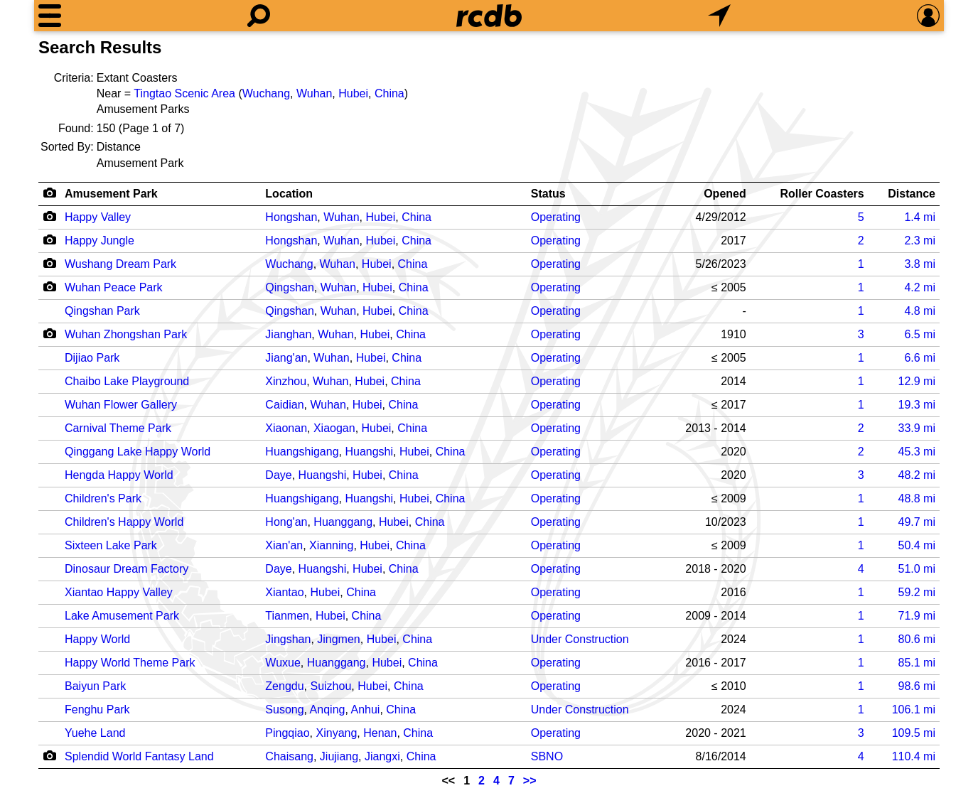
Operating (556, 217)
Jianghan (288, 334)
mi (919, 217)
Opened (725, 194)
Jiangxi (382, 756)
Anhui (365, 709)
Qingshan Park (102, 311)
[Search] (258, 15)
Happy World (97, 639)
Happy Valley (98, 217)
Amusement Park (111, 194)
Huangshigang (301, 452)
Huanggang (342, 522)
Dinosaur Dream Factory (126, 569)
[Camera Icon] (49, 216)
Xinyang (337, 733)
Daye (278, 475)
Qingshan (289, 287)
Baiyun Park (95, 686)
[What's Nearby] (719, 15)
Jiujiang (339, 756)
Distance (911, 194)
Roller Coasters (822, 194)
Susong (284, 709)
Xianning (331, 545)
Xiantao (284, 592)
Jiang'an (286, 358)
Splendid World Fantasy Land (139, 756)
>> (530, 781)
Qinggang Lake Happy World (137, 452)
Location (289, 194)
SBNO (547, 756)
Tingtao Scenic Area (184, 93)
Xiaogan (334, 428)
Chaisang (289, 756)
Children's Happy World (124, 522)
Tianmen (287, 616)
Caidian (284, 405)
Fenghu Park (97, 709)
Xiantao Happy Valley (119, 592)
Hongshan (291, 217)
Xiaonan (286, 428)
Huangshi (369, 452)
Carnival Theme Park (118, 428)
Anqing (327, 709)
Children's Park (103, 498)
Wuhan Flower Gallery (121, 405)
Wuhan (314, 93)
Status (548, 194)
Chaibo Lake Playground (127, 381)
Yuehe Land (95, 733)
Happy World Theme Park (130, 663)
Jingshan (288, 639)
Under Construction (580, 639)
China (389, 93)
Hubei (353, 93)
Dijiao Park (92, 358)
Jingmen (338, 639)
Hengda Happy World (119, 475)
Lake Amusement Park (122, 616)
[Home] (489, 15)
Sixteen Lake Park (111, 545)
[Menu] (49, 15)
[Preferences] (928, 15)
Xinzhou (285, 381)
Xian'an (284, 545)
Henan (380, 733)
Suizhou (330, 686)
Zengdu (284, 686)
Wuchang (266, 93)
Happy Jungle (99, 240)
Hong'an (286, 522)
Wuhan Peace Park (114, 287)
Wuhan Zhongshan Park (126, 334)
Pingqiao (287, 733)
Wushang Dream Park (120, 264)
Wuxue (283, 663)
